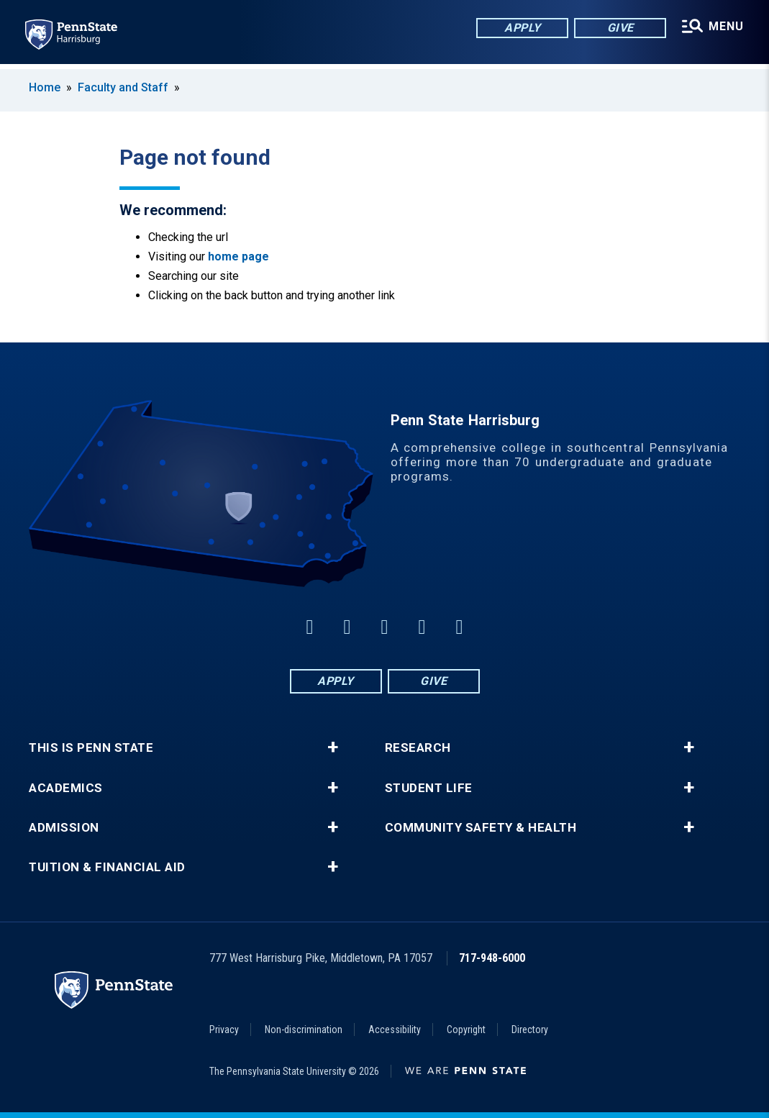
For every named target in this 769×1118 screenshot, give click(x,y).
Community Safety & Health (481, 828)
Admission (64, 828)
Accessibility (394, 1029)
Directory (529, 1029)
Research (418, 748)
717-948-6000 (492, 958)
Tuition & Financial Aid (107, 867)
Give (619, 28)
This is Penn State (91, 748)
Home (44, 87)
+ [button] (332, 747)
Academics (66, 788)
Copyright (466, 1029)
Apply (521, 28)
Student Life (429, 788)
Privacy (224, 1029)
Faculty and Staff (124, 87)
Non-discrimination (303, 1029)
